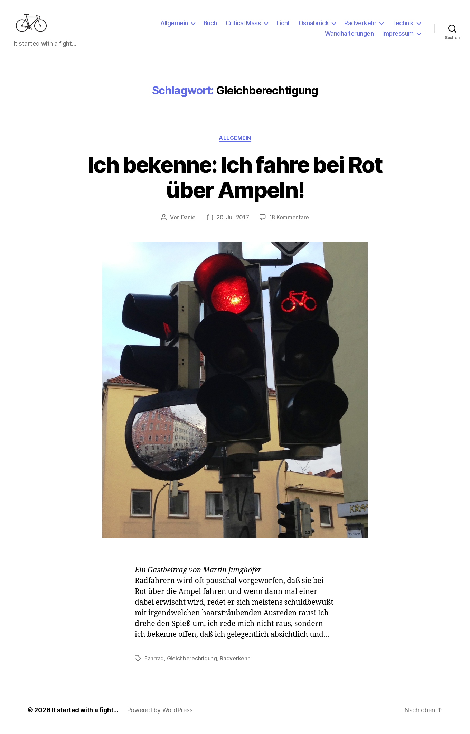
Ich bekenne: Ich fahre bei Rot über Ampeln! (234, 182)
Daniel (189, 221)
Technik (403, 25)
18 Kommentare (289, 221)
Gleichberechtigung (192, 662)
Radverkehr (360, 25)
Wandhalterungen (349, 35)
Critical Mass (243, 25)
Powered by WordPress (160, 714)
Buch (210, 25)
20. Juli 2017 (232, 221)
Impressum (398, 35)
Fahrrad (154, 662)
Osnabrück (314, 25)
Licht (283, 25)
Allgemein (174, 25)
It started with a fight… (85, 714)
